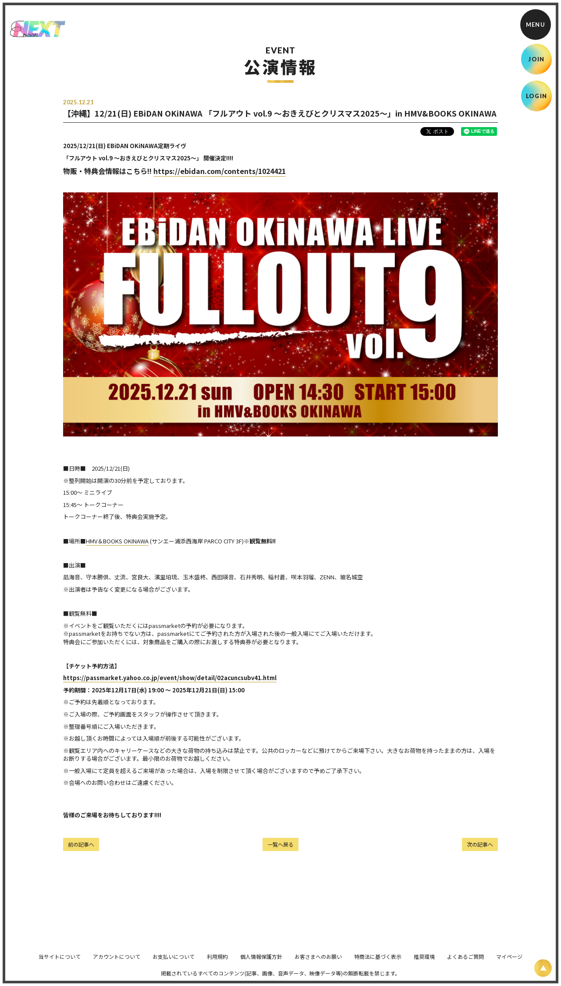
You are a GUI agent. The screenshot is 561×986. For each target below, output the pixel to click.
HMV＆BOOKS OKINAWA (117, 541)
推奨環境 (424, 962)
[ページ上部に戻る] (543, 968)
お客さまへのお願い (318, 962)
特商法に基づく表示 (377, 962)
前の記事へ (81, 844)
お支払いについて (174, 962)
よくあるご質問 (465, 962)
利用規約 (217, 962)
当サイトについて (60, 962)
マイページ (509, 962)
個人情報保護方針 (261, 962)
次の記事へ (480, 844)
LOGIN (536, 95)
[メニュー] (535, 24)
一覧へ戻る (280, 844)
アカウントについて (116, 962)
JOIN (536, 59)
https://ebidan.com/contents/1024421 (219, 171)
